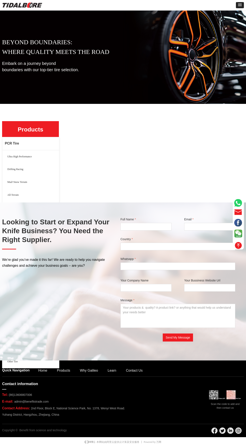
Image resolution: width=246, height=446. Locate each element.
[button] (240, 5)
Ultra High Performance (19, 156)
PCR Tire (12, 143)
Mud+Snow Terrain (17, 182)
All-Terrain (13, 194)
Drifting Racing (15, 169)
